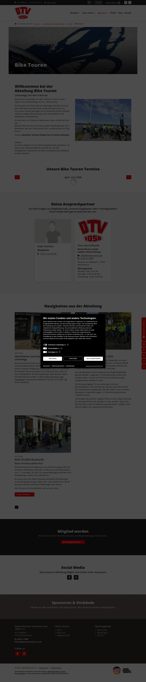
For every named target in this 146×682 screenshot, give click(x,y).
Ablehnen (52, 359)
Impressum (46, 366)
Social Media (52, 348)
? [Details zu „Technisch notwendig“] (67, 345)
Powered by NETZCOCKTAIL (94, 366)
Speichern (73, 359)
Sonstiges (51, 352)
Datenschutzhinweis (58, 366)
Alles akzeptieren (93, 359)
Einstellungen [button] (70, 366)
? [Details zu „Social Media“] (61, 348)
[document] (73, 329)
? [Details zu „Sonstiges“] (59, 352)
